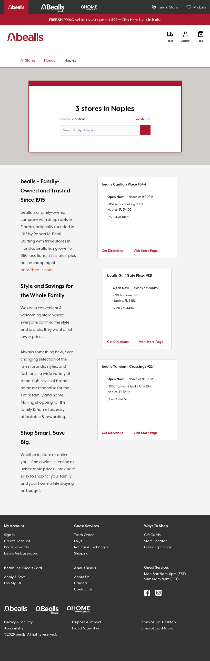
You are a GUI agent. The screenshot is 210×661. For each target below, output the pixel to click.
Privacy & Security (18, 622)
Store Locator (155, 541)
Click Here (130, 20)
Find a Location (72, 119)
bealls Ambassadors (21, 553)
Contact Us (83, 589)
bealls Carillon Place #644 (124, 184)
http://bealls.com (37, 270)
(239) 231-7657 (117, 399)
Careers (80, 583)
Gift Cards (152, 535)
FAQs (78, 541)
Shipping (81, 553)
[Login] (185, 37)
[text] (130, 197)
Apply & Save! (15, 577)
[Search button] (145, 130)
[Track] (170, 37)
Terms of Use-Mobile (156, 628)
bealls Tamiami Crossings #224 (128, 367)
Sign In (9, 535)
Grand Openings (157, 547)
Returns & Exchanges (91, 547)
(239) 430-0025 (118, 217)
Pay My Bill (12, 583)
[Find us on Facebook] (147, 593)
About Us (81, 577)
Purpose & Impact (86, 622)
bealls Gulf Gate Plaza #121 (129, 276)
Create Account (17, 541)
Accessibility (14, 628)
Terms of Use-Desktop (158, 622)
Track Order (84, 535)
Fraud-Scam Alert (86, 628)
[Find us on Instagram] (158, 593)
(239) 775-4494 (123, 308)
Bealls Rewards (16, 547)
